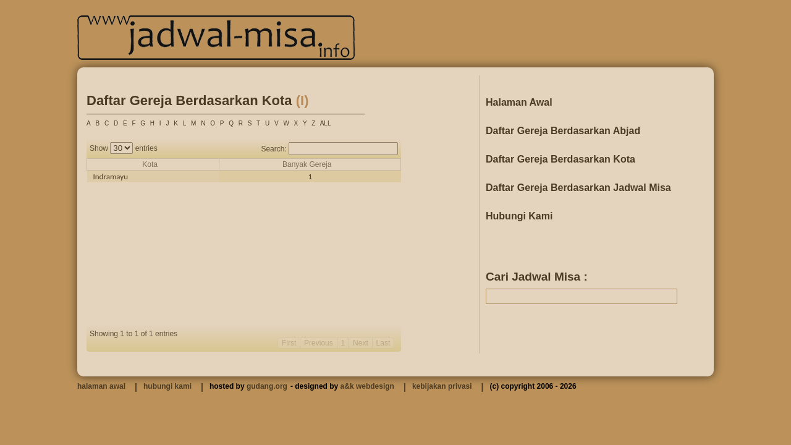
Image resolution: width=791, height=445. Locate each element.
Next (360, 343)
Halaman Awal (519, 102)
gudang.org (267, 386)
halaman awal (101, 386)
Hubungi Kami (519, 216)
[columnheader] (153, 165)
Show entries (124, 148)
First (289, 343)
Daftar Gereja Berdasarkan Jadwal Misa (578, 187)
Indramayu (111, 176)
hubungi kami (167, 386)
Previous (318, 343)
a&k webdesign (367, 386)
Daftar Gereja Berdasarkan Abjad (563, 130)
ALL (325, 123)
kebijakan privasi (442, 386)
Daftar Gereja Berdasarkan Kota (560, 159)
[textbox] (581, 296)
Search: (329, 149)
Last (383, 343)
